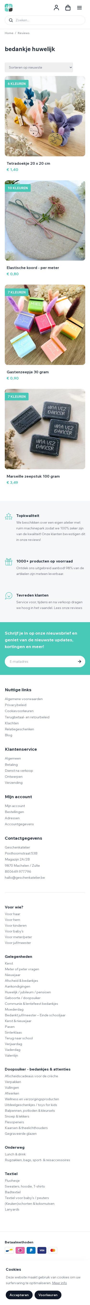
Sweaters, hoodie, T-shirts (25, 1186)
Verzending (14, 782)
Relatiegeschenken (19, 729)
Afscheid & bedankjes (21, 980)
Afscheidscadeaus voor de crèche (31, 1076)
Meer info (59, 1283)
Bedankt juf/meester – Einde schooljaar (35, 1015)
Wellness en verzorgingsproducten (32, 1099)
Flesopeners (14, 1122)
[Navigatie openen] (79, 7)
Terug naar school (19, 1038)
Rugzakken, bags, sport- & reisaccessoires (37, 1160)
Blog (8, 735)
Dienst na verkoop (19, 770)
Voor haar (12, 914)
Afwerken (12, 1093)
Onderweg (14, 1147)
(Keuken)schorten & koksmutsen (29, 1203)
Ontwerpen (14, 776)
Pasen (10, 1026)
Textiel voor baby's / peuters (27, 1198)
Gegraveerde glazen (21, 1133)
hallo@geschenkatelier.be (25, 877)
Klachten (12, 723)
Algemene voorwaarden (24, 699)
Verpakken (13, 1082)
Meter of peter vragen (22, 969)
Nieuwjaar (12, 975)
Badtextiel (13, 1192)
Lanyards (12, 1209)
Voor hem (12, 920)
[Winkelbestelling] (39, 67)
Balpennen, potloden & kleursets (30, 1110)
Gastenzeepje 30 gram (28, 371)
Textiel (11, 1173)
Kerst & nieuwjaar (18, 1021)
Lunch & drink (15, 1154)
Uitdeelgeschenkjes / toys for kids (31, 1105)
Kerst (9, 963)
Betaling (11, 764)
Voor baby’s (14, 931)
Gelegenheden (18, 956)
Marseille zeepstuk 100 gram (33, 476)
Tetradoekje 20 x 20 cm (28, 163)
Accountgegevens (19, 824)
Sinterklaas (13, 1032)
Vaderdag (12, 1050)
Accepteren (19, 1295)
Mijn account (15, 806)
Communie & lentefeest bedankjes (31, 1003)
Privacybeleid (15, 705)
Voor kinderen (16, 925)
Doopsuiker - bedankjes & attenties (38, 1069)
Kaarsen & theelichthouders (26, 1128)
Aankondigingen (17, 986)
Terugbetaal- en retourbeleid (27, 717)
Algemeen (13, 758)
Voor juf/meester (18, 943)
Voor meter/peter (18, 937)
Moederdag (14, 1009)
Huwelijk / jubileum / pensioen (28, 992)
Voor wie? (14, 907)
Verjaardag (13, 1044)
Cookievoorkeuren (19, 711)
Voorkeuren (48, 1295)
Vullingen (12, 1087)
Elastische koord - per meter (33, 267)
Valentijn (11, 1055)
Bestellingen (14, 812)
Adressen (12, 818)
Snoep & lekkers (17, 1116)
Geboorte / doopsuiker (23, 998)
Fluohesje (12, 1180)
